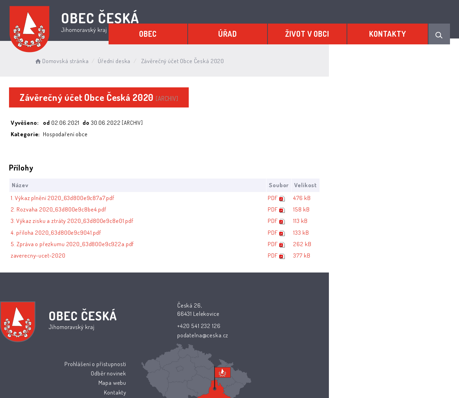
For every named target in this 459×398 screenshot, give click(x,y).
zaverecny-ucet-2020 (49, 256)
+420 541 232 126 (181, 326)
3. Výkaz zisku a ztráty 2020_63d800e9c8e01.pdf (83, 221)
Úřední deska (134, 58)
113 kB (420, 221)
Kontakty (392, 30)
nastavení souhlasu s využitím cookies (356, 381)
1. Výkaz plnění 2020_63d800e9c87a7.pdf (73, 198)
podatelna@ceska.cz (185, 335)
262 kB (422, 244)
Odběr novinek (281, 315)
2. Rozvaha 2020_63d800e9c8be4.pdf (69, 210)
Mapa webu (285, 325)
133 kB (420, 233)
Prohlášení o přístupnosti (268, 306)
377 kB (421, 256)
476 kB (421, 198)
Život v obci (321, 30)
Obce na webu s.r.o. (306, 372)
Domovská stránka (82, 58)
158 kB (421, 210)
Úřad (252, 30)
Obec (182, 30)
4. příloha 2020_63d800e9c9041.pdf (67, 233)
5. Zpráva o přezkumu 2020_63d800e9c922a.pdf (83, 244)
